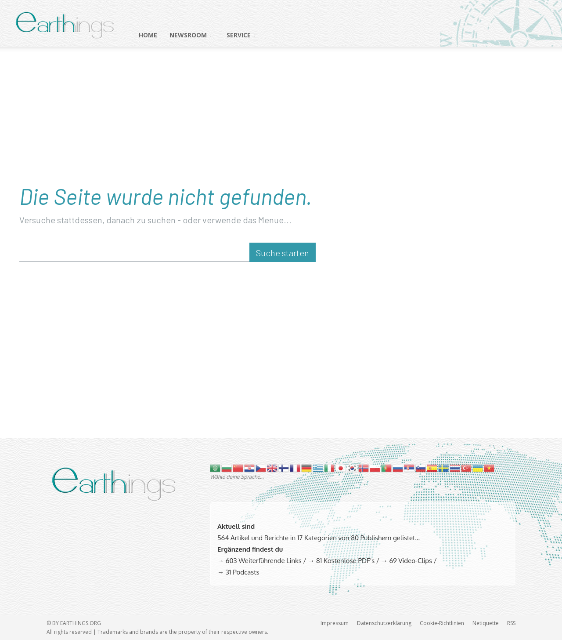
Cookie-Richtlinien (442, 623)
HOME (148, 35)
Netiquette (485, 623)
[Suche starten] (282, 252)
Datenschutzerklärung (384, 623)
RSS (511, 623)
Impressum (335, 623)
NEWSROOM (190, 35)
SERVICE (241, 35)
